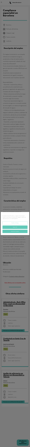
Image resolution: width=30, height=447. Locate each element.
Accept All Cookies (15, 231)
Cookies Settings (15, 222)
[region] (15, 223)
